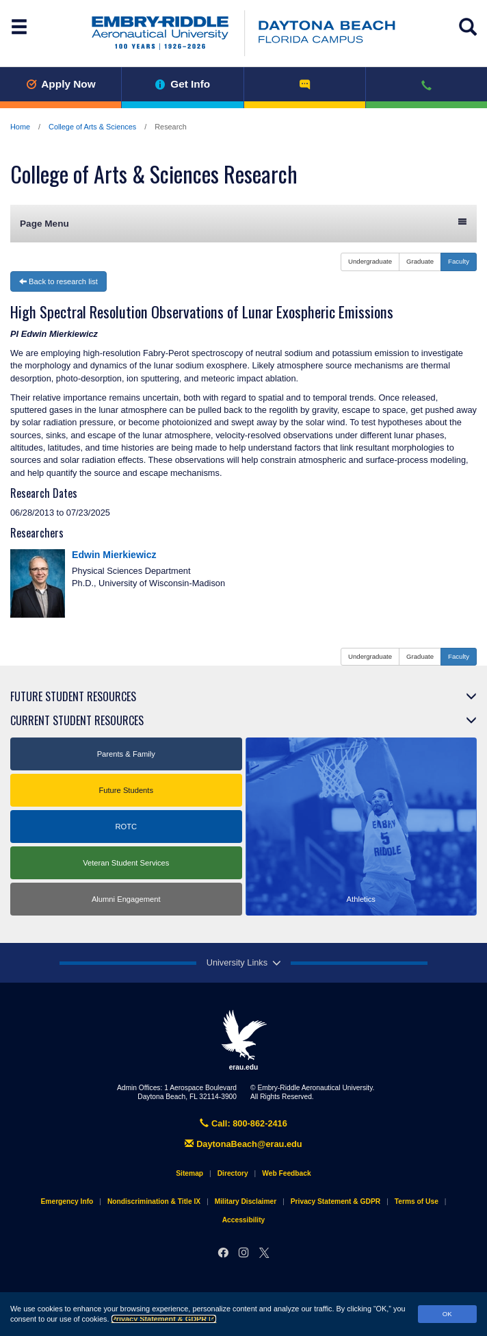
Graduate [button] (420, 261)
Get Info (183, 84)
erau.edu (243, 1040)
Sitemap (189, 1173)
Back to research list (58, 281)
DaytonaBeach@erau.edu (243, 1144)
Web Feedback (286, 1173)
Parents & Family (126, 754)
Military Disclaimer (245, 1201)
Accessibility (243, 1220)
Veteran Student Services (126, 863)
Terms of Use (416, 1201)
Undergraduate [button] (370, 261)
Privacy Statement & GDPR (164, 1319)
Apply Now (61, 84)
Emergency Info (67, 1201)
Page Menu (243, 223)
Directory (233, 1173)
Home (20, 127)
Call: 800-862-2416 (243, 1123)
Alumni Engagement (126, 899)
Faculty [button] (458, 261)
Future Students (125, 790)
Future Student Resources (73, 696)
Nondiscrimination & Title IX (153, 1201)
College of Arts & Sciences (92, 127)
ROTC (126, 826)
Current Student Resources (77, 720)
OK (447, 1314)
